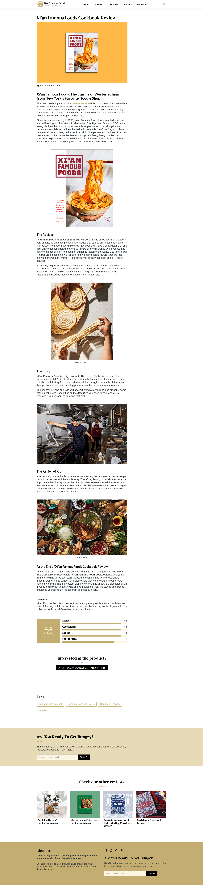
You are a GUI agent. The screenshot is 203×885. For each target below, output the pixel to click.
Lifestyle (113, 4)
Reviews (99, 4)
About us (142, 4)
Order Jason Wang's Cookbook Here (82, 667)
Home (86, 4)
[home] (57, 4)
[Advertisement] (148, 56)
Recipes (127, 4)
